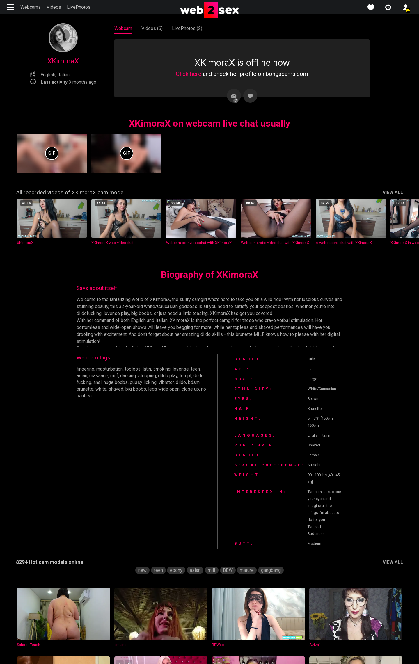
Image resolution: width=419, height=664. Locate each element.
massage (99, 375)
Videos (54, 7)
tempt (188, 375)
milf (115, 375)
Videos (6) (152, 28)
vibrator (168, 382)
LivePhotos (78, 7)
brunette (85, 389)
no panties (87, 395)
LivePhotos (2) (187, 28)
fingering (85, 368)
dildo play (170, 375)
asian (82, 375)
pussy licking (145, 382)
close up (192, 389)
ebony (175, 577)
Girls (316, 359)
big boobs (137, 389)
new (141, 577)
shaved (117, 389)
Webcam (123, 28)
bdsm (197, 382)
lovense (183, 368)
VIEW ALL (392, 192)
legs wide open (165, 389)
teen (198, 368)
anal (98, 382)
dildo (184, 382)
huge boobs (117, 382)
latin (148, 368)
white (101, 389)
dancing (129, 375)
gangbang (271, 577)
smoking (163, 368)
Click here (188, 74)
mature (246, 577)
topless (133, 368)
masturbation (110, 368)
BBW (227, 577)
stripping (149, 375)
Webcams (30, 7)
